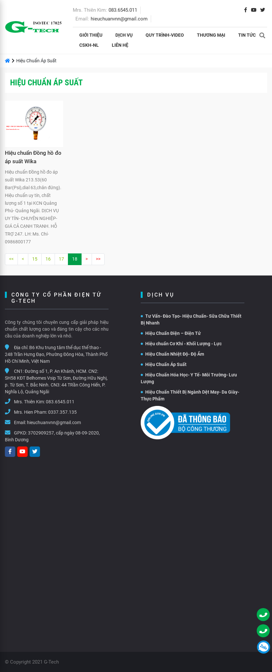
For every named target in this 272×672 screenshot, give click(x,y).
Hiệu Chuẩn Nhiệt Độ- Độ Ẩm (172, 354)
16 (48, 259)
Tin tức (247, 35)
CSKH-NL (89, 45)
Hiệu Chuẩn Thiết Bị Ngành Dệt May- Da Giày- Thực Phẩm (190, 395)
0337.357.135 (62, 412)
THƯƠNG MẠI (211, 35)
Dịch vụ (124, 35)
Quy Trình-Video (165, 35)
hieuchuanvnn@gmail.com (119, 19)
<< (11, 259)
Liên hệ (120, 45)
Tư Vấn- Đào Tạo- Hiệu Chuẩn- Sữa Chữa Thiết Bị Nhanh (191, 319)
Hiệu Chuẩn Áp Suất (164, 364)
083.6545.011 (123, 10)
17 (61, 259)
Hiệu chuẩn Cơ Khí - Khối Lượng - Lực (181, 343)
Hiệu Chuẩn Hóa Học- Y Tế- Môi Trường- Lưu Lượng (189, 378)
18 (74, 259)
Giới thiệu (90, 35)
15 (34, 259)
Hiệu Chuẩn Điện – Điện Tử (171, 333)
